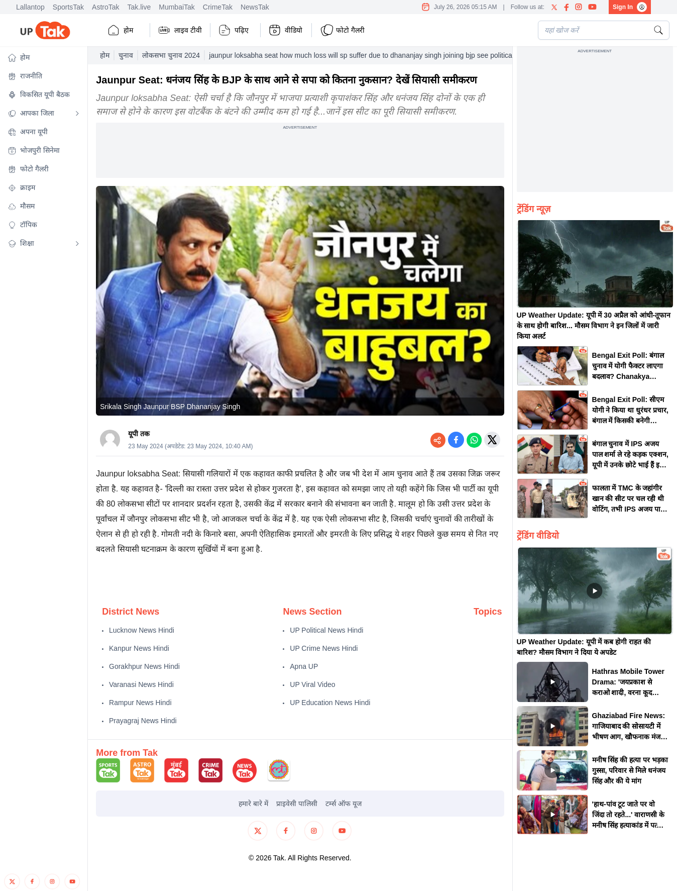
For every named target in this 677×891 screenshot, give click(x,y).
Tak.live (139, 7)
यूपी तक (139, 434)
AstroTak (105, 7)
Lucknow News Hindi (141, 630)
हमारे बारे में (253, 804)
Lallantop (30, 7)
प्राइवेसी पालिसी (296, 804)
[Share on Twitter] (492, 440)
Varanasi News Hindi (141, 684)
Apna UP (304, 666)
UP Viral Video (312, 684)
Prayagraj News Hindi (143, 721)
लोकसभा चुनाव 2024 (171, 55)
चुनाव (126, 55)
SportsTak (68, 7)
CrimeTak (218, 7)
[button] (43, 57)
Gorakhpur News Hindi (144, 666)
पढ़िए (233, 30)
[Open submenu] (77, 113)
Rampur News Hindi (140, 703)
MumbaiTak (177, 7)
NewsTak (255, 7)
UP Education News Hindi (330, 703)
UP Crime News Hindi (324, 648)
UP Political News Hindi (326, 630)
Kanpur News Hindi (139, 648)
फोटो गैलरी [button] (342, 30)
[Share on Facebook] (456, 440)
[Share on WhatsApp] (474, 440)
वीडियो (285, 30)
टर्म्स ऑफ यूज (343, 804)
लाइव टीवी (180, 30)
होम (120, 30)
